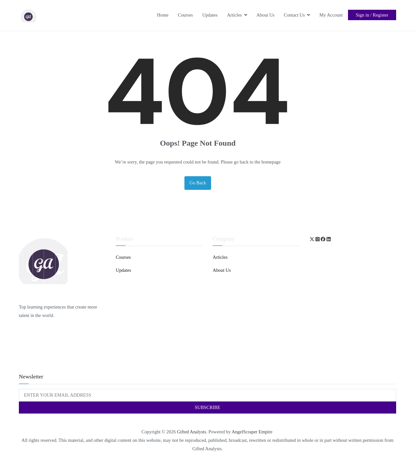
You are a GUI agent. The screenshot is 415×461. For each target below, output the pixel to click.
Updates (210, 15)
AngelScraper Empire (253, 431)
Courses (185, 15)
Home (162, 15)
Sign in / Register (372, 15)
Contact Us (294, 15)
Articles (234, 15)
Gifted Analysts (191, 431)
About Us (265, 15)
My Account (331, 15)
